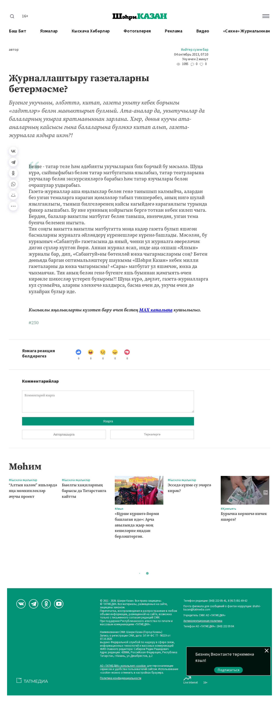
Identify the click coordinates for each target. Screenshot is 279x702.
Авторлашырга (63, 434)
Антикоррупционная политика (202, 621)
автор (14, 49)
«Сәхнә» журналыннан (246, 31)
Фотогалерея (137, 31)
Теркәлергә (152, 434)
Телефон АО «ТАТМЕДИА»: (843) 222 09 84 (208, 626)
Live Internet (190, 679)
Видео (202, 31)
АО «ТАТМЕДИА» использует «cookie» (123, 666)
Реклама (173, 31)
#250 (34, 323)
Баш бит (17, 31)
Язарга (108, 421)
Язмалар (49, 31)
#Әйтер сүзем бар (194, 49)
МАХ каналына (155, 310)
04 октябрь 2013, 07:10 (191, 54)
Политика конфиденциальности (120, 678)
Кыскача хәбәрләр (91, 31)
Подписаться (228, 670)
